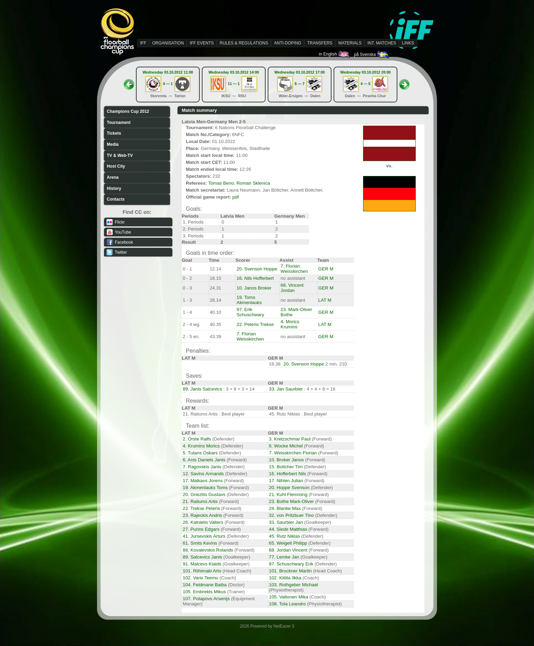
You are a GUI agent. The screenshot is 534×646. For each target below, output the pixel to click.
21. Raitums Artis (200, 501)
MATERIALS (350, 43)
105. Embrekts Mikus (204, 591)
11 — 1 (234, 84)
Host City (116, 166)
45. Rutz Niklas (284, 536)
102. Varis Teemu (200, 577)
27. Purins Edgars (201, 529)
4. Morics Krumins (290, 324)
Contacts (115, 199)
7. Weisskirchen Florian (293, 452)
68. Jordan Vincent (288, 550)
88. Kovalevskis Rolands (208, 550)
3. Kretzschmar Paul (290, 439)
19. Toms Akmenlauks (249, 300)
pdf (235, 197)
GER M (326, 268)
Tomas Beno (221, 183)
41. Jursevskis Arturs (204, 536)
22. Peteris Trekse (255, 324)
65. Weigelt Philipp (288, 543)
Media (113, 144)
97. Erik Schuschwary (250, 312)
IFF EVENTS (202, 43)
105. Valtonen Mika (288, 596)
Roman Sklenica (253, 183)
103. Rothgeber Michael (293, 584)
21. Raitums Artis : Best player (214, 414)
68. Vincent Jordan (292, 288)
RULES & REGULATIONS (243, 43)
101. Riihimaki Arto (202, 570)
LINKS (408, 43)
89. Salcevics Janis (202, 557)
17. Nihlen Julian (286, 480)
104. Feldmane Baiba (205, 584)
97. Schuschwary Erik (291, 564)
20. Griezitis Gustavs (204, 494)
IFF (143, 43)
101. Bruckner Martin (290, 570)
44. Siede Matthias (288, 529)
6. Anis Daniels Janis (204, 459)
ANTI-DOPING (287, 43)
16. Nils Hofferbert (255, 278)
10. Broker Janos (286, 459)
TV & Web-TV (120, 155)
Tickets (114, 133)
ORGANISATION (168, 43)
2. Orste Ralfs (197, 439)
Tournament (118, 122)
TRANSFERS (320, 43)
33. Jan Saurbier (286, 389)
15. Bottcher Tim (286, 466)
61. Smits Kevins (200, 543)
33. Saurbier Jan (286, 522)
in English (335, 54)
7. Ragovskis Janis (202, 466)
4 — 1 (168, 84)
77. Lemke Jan (284, 557)
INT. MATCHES (382, 43)
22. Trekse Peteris (201, 508)
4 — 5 (365, 84)
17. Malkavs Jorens (203, 480)
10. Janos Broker (254, 288)
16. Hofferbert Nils (287, 473)
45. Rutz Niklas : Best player (298, 414)
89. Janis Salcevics (202, 389)
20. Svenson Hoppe (256, 268)
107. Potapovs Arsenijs (206, 598)
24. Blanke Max (285, 508)
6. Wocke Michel (286, 445)
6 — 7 (299, 84)
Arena (113, 177)
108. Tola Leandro (287, 603)
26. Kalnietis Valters (203, 522)
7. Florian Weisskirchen (294, 268)
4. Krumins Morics (201, 445)
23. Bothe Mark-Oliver (291, 501)
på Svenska (372, 54)
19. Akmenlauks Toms (205, 487)
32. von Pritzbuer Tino (291, 515)
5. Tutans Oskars (200, 452)
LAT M (324, 300)
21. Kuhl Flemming (288, 494)
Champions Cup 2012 (128, 111)
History (114, 188)
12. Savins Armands (203, 473)
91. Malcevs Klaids (202, 564)
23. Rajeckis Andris (202, 515)
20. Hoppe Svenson (289, 487)
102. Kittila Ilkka (285, 577)
